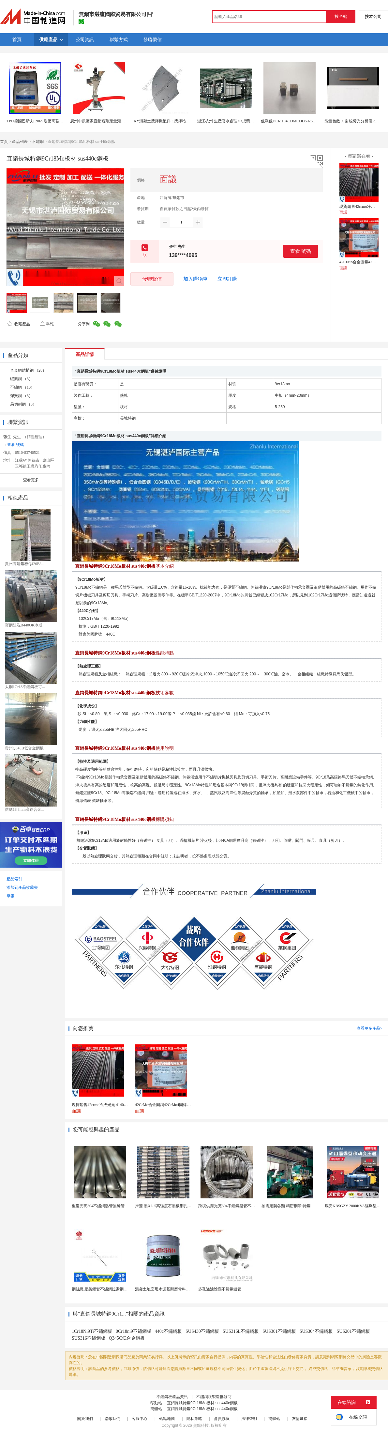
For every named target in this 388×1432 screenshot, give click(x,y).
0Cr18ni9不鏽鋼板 (133, 1331)
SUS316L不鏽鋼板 (241, 1331)
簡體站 (274, 1418)
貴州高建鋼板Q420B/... (24, 564)
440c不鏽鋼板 (168, 1331)
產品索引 (14, 879)
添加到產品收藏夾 (22, 887)
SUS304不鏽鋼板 (316, 1331)
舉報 (47, 324)
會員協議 (222, 1418)
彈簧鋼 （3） (21, 395)
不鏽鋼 (38, 141)
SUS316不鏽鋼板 (88, 1338)
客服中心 (139, 1418)
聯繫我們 (112, 1418)
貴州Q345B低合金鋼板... (26, 748)
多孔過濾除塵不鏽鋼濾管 (219, 1289)
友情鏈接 (299, 1418)
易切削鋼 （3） (23, 404)
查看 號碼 (300, 251)
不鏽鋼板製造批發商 (213, 1396)
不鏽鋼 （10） (22, 387)
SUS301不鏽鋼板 (279, 1331)
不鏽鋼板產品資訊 (172, 1396)
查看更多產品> (369, 1028)
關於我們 (85, 1418)
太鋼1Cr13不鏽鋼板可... (25, 687)
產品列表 (20, 141)
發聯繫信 (152, 279)
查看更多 (31, 480)
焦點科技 (201, 1425)
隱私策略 (194, 1418)
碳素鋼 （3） (21, 379)
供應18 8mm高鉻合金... (24, 809)
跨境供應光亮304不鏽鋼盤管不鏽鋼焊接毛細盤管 (240, 1206)
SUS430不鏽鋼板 (202, 1331)
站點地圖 (167, 1418)
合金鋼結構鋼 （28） (28, 370)
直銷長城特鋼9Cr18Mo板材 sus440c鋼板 (202, 1403)
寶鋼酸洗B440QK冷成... (25, 625)
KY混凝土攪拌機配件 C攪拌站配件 (164, 121)
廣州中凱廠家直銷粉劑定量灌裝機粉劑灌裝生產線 (113, 121)
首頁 (4, 141)
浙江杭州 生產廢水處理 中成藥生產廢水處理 (235, 121)
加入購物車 (195, 279)
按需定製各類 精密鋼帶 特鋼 (285, 1206)
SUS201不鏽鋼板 (353, 1331)
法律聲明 (249, 1418)
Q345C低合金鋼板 (127, 1338)
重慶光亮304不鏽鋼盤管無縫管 (98, 1206)
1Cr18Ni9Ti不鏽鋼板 (92, 1331)
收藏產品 (18, 324)
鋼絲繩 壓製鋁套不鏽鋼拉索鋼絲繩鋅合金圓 (109, 1289)
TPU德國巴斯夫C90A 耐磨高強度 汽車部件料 (45, 121)
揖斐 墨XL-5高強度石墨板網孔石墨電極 (169, 1206)
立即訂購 (227, 279)
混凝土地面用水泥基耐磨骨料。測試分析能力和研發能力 (184, 1289)
